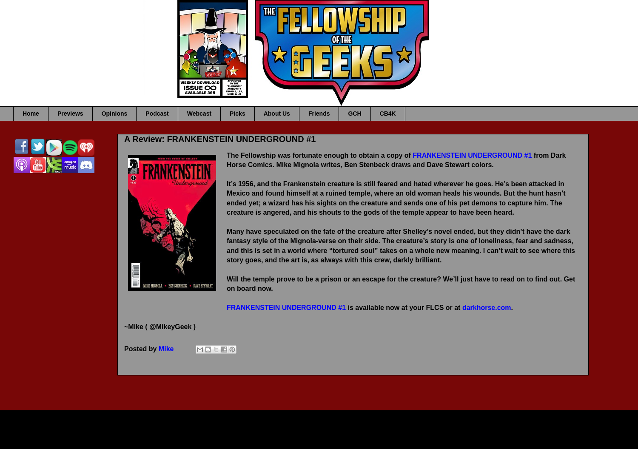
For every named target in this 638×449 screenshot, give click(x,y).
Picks (237, 113)
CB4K (388, 113)
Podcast (156, 113)
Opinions (115, 113)
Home (31, 113)
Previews (70, 113)
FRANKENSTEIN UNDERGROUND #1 (472, 155)
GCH (354, 113)
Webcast (199, 113)
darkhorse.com (486, 307)
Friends (319, 113)
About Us (277, 113)
